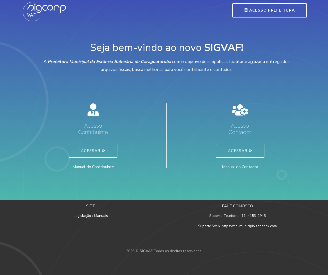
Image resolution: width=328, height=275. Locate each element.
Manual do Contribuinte (93, 167)
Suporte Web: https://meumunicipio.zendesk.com (237, 226)
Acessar (93, 150)
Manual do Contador (240, 167)
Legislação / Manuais (91, 215)
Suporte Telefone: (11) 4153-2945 (237, 215)
